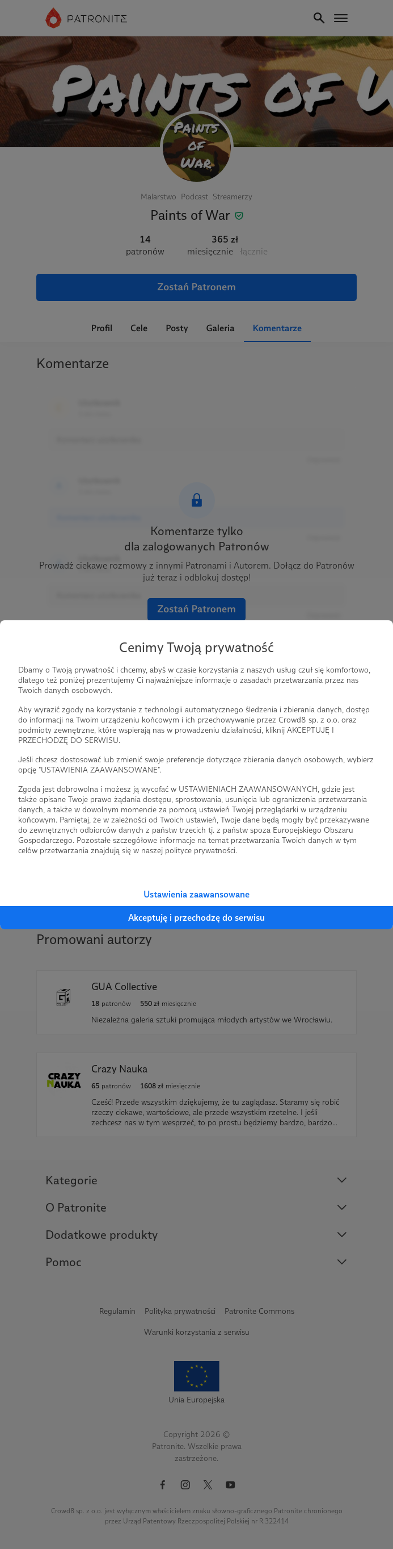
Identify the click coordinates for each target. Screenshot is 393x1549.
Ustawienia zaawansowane (196, 894)
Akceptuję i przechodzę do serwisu (196, 918)
